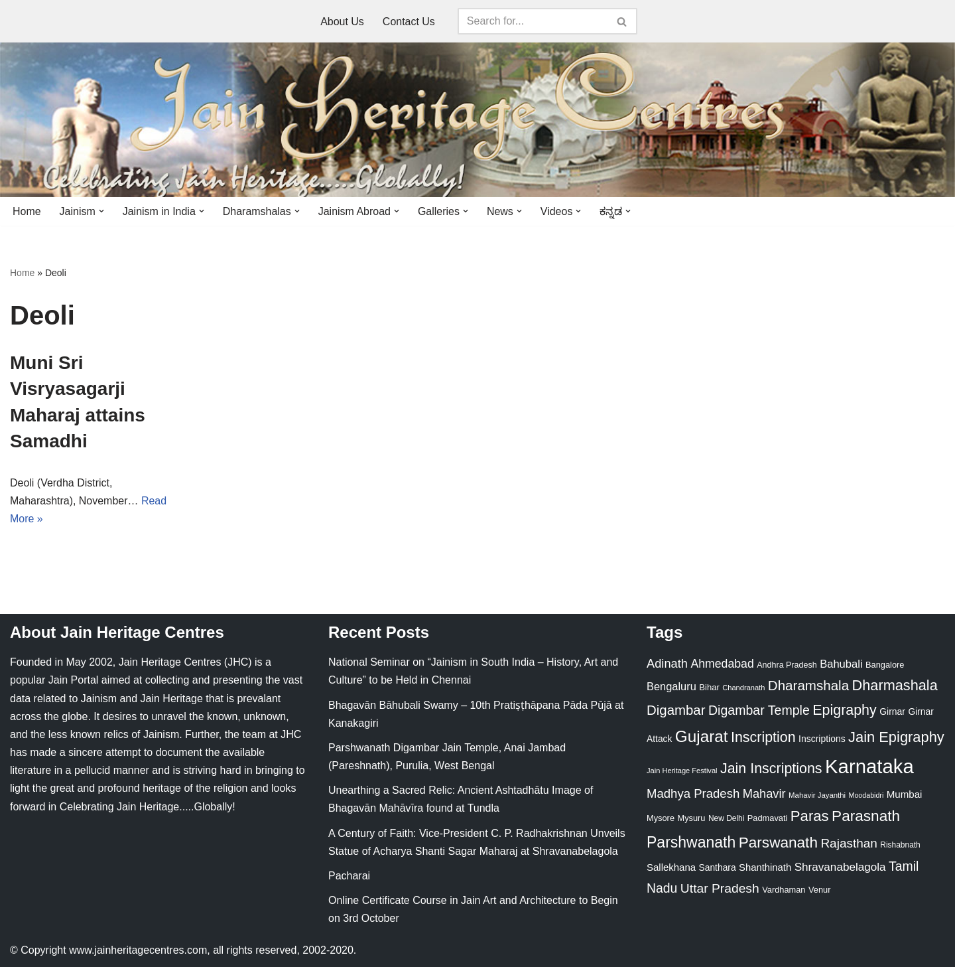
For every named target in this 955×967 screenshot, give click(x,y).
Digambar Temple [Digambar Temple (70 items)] (759, 711)
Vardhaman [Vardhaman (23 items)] (783, 890)
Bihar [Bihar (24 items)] (709, 688)
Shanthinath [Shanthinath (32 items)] (765, 867)
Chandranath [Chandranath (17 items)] (743, 688)
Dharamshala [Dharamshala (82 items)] (808, 686)
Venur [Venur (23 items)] (819, 890)
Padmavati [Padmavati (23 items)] (767, 819)
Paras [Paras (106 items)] (810, 816)
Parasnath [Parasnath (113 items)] (866, 816)
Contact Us (409, 21)
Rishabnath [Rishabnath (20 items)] (900, 845)
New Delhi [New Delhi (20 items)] (726, 819)
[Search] (532, 21)
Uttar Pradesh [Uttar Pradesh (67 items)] (719, 888)
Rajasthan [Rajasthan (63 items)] (848, 843)
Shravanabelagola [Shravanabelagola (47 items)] (840, 867)
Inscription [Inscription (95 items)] (763, 737)
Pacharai (349, 875)
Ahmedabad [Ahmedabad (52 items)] (721, 664)
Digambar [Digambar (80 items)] (676, 711)
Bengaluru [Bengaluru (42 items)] (671, 687)
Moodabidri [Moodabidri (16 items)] (866, 795)
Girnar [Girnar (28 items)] (892, 712)
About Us (342, 21)
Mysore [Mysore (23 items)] (660, 819)
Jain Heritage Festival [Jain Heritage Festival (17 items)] (682, 771)
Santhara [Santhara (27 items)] (717, 867)
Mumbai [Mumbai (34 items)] (905, 794)
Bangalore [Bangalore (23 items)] (884, 665)
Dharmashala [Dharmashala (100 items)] (895, 686)
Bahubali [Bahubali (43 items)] (841, 664)
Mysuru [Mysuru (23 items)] (691, 819)
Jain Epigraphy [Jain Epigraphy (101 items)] (896, 737)
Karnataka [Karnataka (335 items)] (869, 766)
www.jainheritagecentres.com (138, 950)
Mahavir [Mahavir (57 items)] (764, 793)
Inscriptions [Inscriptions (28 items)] (822, 738)
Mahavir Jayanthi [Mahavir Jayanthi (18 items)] (817, 795)
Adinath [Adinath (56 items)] (667, 664)
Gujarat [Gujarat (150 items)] (701, 736)
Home (27, 211)
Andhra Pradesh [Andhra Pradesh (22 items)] (786, 665)
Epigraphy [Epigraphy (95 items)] (844, 711)
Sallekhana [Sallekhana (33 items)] (671, 867)
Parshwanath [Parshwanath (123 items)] (691, 842)
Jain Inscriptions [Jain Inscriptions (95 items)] (771, 769)
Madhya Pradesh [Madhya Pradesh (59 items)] (693, 793)
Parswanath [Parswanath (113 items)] (778, 842)
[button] (101, 211)
